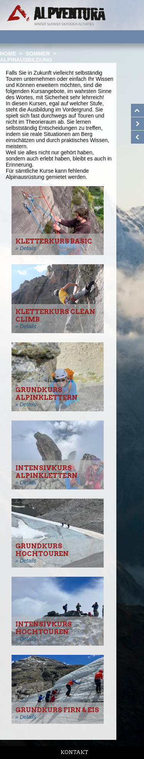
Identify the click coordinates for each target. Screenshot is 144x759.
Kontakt (74, 752)
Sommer (38, 54)
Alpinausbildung (26, 60)
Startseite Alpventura (56, 15)
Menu (128, 36)
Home (8, 54)
